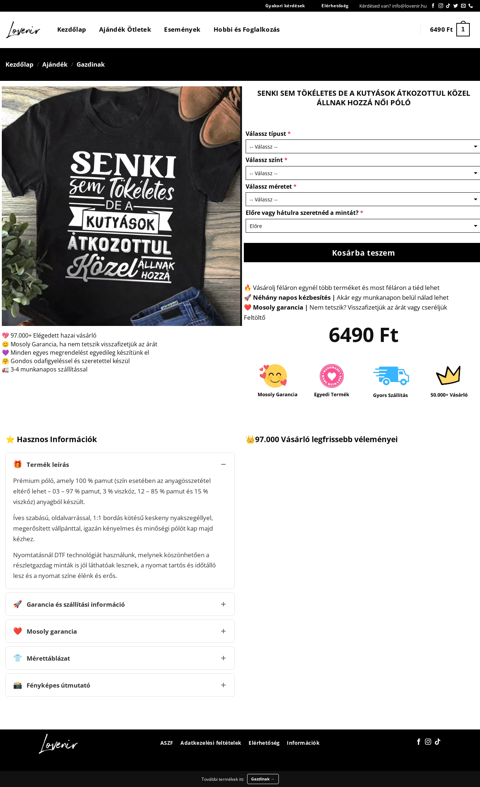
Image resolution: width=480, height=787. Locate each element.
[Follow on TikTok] (448, 6)
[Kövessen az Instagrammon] (440, 6)
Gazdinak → (263, 779)
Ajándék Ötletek (125, 29)
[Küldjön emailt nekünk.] (463, 6)
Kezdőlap (71, 29)
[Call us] (470, 6)
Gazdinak (91, 64)
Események (182, 29)
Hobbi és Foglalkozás (247, 29)
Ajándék (55, 64)
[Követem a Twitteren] (455, 6)
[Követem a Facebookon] (433, 6)
